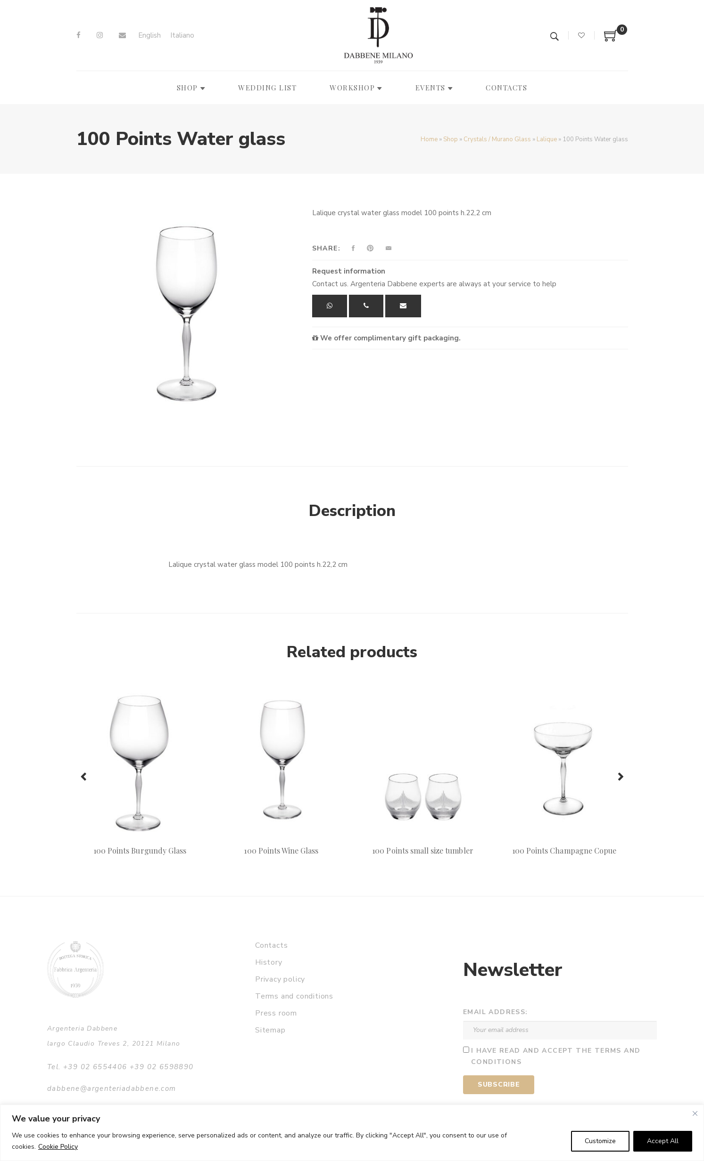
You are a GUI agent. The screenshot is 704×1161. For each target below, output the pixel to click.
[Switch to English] (149, 35)
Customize (600, 1141)
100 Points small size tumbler (422, 850)
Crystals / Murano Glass (497, 139)
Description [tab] (352, 511)
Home (429, 139)
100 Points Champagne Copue (564, 850)
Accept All (663, 1141)
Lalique (547, 139)
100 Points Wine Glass (281, 850)
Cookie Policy (58, 1146)
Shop (450, 139)
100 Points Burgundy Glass (139, 850)
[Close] (695, 1113)
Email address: (495, 1012)
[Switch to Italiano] (182, 35)
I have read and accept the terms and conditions (555, 1056)
